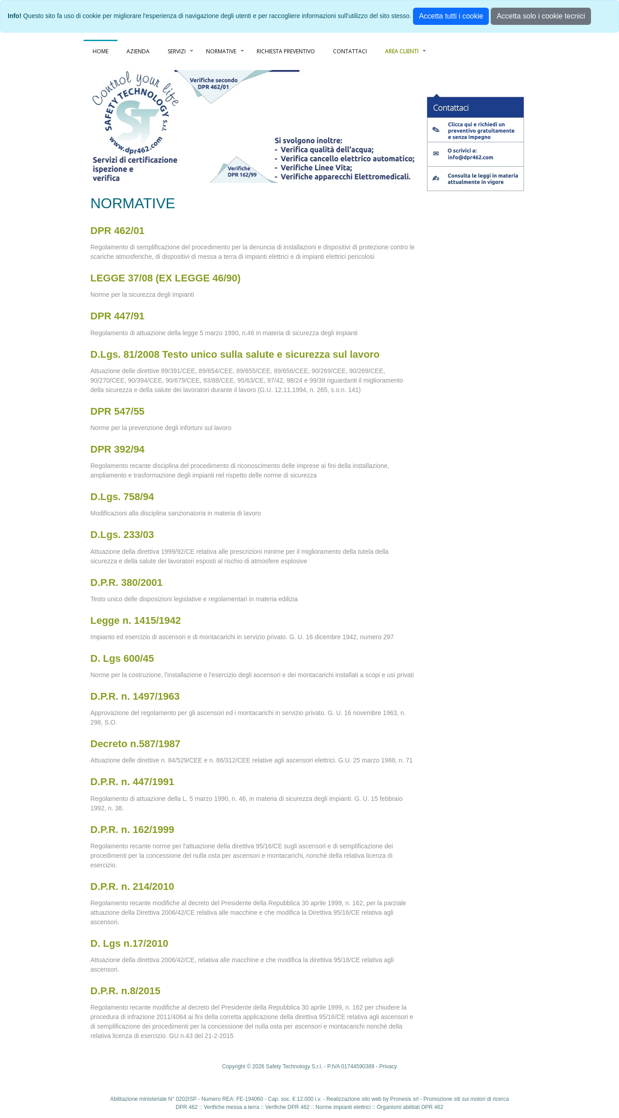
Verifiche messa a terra (231, 1107)
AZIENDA (138, 51)
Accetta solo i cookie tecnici (541, 16)
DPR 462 (187, 1107)
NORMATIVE (221, 51)
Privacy (388, 1066)
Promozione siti (441, 1099)
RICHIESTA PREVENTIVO (286, 51)
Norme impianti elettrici (342, 1107)
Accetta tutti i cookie (451, 16)
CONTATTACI (350, 51)
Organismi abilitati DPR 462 (410, 1107)
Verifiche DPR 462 (287, 1107)
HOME (100, 51)
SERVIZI (177, 51)
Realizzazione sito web (353, 1099)
